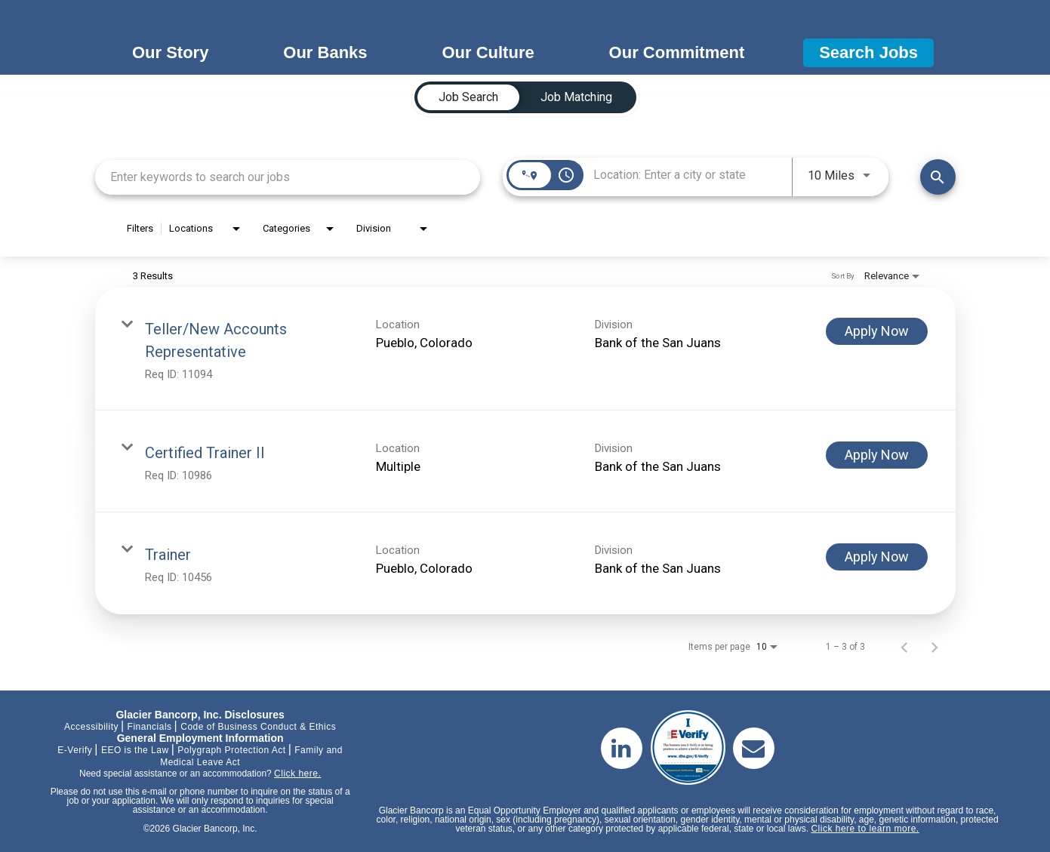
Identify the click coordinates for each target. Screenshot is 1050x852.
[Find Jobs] (938, 177)
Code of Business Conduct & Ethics (258, 726)
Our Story (170, 52)
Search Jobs (868, 52)
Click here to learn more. (865, 828)
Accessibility (91, 726)
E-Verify (74, 750)
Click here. (297, 773)
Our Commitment (677, 52)
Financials (150, 726)
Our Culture (488, 52)
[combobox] (288, 177)
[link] (525, 349)
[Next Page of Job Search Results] (934, 647)
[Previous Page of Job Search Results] (904, 647)
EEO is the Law (135, 750)
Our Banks (325, 52)
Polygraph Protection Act (231, 750)
